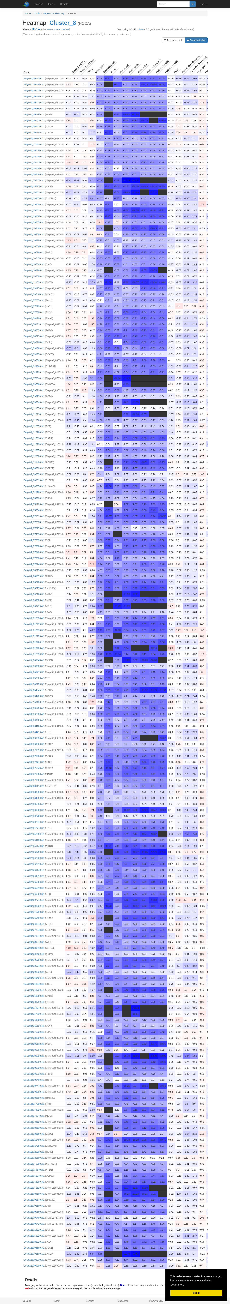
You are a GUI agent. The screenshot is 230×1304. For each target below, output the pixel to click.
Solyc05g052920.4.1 (34, 678)
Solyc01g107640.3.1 (34, 264)
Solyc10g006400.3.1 (34, 1080)
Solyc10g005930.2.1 (34, 1074)
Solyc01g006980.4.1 (34, 108)
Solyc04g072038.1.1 (34, 522)
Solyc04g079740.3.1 (34, 564)
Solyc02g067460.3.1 (34, 294)
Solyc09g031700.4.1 (34, 1002)
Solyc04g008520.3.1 (34, 468)
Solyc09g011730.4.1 (34, 990)
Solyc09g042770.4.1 (34, 1008)
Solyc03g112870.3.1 (34, 426)
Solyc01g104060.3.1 (34, 234)
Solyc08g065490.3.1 (34, 918)
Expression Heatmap (53, 13)
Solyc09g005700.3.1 (34, 960)
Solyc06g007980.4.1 (34, 714)
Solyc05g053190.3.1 (34, 684)
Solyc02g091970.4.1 (34, 354)
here (141, 29)
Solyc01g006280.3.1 (34, 96)
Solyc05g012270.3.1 (34, 624)
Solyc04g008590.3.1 (34, 474)
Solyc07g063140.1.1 (34, 870)
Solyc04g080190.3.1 (34, 570)
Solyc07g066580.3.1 (34, 894)
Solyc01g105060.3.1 (34, 246)
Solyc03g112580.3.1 (34, 420)
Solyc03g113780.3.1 (34, 432)
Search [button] (65, 4)
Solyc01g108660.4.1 (34, 276)
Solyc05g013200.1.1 (34, 642)
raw (49, 29)
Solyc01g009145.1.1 (34, 138)
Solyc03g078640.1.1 (34, 378)
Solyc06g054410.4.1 (34, 732)
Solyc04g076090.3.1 (34, 540)
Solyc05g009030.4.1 (34, 600)
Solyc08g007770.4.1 (34, 900)
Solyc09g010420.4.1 (34, 978)
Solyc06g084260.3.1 (34, 798)
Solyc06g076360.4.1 (34, 774)
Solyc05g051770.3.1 (34, 672)
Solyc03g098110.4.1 (34, 390)
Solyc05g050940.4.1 (34, 660)
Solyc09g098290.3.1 (34, 1056)
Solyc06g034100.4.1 (34, 726)
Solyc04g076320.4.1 (34, 546)
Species (39, 4)
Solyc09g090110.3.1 (34, 1044)
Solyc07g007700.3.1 (34, 816)
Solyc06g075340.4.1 (34, 768)
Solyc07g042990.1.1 (34, 834)
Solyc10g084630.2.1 (34, 1128)
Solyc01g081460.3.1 (34, 174)
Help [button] (204, 4)
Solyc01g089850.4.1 (34, 198)
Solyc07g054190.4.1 (34, 840)
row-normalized (62, 29)
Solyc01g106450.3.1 (34, 258)
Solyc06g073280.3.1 (34, 756)
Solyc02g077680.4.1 (34, 312)
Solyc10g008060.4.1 (34, 1092)
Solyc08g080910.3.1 (34, 948)
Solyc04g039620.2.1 (34, 498)
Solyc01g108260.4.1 (34, 270)
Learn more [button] (177, 1284)
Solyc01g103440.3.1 (34, 228)
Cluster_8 (63, 22)
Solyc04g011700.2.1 (34, 492)
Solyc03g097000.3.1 (34, 384)
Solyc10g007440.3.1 (34, 1086)
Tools (37, 13)
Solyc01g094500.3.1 (34, 204)
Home (28, 13)
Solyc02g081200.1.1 (34, 318)
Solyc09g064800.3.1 (34, 1020)
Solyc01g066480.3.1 (34, 150)
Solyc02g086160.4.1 (34, 342)
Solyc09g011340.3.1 (34, 984)
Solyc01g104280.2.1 (34, 240)
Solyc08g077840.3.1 (34, 930)
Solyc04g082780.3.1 (34, 582)
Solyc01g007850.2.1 (34, 120)
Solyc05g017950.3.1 (34, 654)
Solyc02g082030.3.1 (34, 330)
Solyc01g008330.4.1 (34, 126)
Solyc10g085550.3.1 (34, 1134)
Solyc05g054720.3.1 (34, 696)
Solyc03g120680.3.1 (34, 456)
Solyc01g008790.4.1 (34, 132)
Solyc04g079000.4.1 (34, 558)
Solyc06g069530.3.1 (34, 744)
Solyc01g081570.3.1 (34, 180)
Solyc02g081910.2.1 (34, 324)
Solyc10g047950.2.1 (34, 1104)
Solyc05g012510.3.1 (34, 630)
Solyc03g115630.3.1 (34, 438)
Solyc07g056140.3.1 (34, 846)
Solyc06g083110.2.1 (34, 786)
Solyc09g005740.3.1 (34, 966)
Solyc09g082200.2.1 (34, 1038)
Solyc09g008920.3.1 (34, 972)
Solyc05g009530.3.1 (34, 612)
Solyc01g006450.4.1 (34, 102)
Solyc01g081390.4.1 (34, 168)
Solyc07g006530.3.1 (34, 810)
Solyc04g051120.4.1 (34, 504)
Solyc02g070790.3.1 (34, 306)
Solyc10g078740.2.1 (34, 1116)
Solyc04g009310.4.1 (34, 480)
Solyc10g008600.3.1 (34, 1098)
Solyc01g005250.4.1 (34, 78)
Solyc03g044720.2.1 (34, 372)
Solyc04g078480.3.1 (34, 552)
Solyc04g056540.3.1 (34, 510)
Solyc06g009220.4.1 (34, 720)
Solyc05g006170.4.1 (34, 588)
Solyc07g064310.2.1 (34, 876)
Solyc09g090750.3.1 (34, 1050)
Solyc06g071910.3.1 (34, 750)
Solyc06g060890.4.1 (34, 738)
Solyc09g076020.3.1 (34, 1032)
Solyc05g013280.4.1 (34, 648)
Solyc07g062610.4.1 (34, 864)
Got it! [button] (196, 1293)
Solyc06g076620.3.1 (34, 780)
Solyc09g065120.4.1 (34, 1026)
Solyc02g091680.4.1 (34, 348)
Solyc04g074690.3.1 (34, 534)
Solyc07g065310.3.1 (34, 888)
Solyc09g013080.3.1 (34, 996)
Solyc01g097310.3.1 (34, 210)
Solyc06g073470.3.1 (34, 762)
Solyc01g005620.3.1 (34, 90)
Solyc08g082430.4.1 (34, 954)
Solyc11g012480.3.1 (34, 1140)
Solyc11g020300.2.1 (34, 1152)
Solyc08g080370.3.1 (34, 942)
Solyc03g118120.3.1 (34, 444)
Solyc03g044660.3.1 (34, 366)
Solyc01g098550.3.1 (34, 222)
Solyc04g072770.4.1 (34, 528)
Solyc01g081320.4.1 (34, 162)
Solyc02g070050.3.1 (34, 300)
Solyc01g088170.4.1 (34, 186)
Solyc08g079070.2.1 (34, 936)
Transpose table (173, 40)
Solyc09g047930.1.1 (34, 1014)
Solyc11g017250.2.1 (34, 1146)
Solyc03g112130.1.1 (34, 414)
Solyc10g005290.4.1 (34, 1062)
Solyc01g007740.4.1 (34, 114)
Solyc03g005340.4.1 (34, 360)
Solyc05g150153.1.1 (34, 702)
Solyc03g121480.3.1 (34, 462)
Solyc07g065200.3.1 (34, 882)
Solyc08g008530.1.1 (34, 906)
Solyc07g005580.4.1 (34, 804)
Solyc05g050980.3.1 (34, 666)
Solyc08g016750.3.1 (34, 912)
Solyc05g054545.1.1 (34, 690)
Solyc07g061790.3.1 (34, 852)
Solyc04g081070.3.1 (34, 576)
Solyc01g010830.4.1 (34, 144)
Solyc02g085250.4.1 (34, 336)
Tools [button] (51, 4)
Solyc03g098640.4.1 (34, 402)
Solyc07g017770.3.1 (34, 828)
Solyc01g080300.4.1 (34, 156)
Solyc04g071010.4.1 (34, 516)
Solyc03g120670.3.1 (34, 450)
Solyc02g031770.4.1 (34, 288)
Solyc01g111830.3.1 (34, 282)
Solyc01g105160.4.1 (34, 252)
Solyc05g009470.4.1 (34, 606)
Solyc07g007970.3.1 (34, 822)
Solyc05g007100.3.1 (34, 594)
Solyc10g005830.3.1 (34, 1068)
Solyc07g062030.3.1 (34, 858)
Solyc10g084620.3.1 (34, 1122)
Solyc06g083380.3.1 (34, 792)
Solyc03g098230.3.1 (34, 396)
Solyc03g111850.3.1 (34, 408)
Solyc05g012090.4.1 (34, 618)
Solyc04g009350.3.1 (34, 486)
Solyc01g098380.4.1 (34, 216)
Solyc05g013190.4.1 (34, 636)
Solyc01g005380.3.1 (34, 84)
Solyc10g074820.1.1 (34, 1110)
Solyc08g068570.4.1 (34, 924)
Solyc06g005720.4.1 (34, 708)
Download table (196, 40)
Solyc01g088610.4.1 (34, 192)
